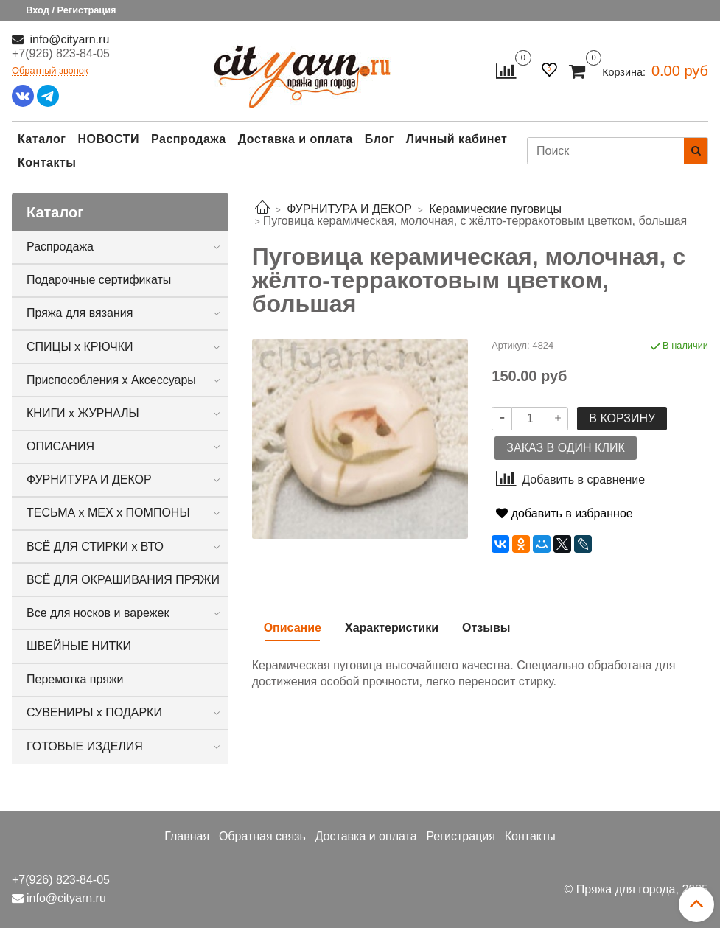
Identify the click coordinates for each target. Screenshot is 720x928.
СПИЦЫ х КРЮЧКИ (80, 347)
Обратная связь (262, 836)
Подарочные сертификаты (99, 279)
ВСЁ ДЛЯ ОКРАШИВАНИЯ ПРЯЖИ (123, 579)
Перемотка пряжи (75, 679)
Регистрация (460, 836)
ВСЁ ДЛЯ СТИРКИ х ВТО (95, 546)
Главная (186, 836)
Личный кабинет (457, 139)
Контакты (47, 162)
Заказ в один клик (565, 448)
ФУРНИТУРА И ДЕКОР (89, 479)
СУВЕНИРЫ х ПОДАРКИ (94, 712)
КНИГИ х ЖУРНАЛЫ (83, 413)
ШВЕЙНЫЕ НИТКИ (79, 646)
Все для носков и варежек (98, 613)
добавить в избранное (564, 513)
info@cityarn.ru (68, 39)
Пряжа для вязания (80, 313)
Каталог (42, 139)
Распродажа (188, 139)
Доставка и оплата (295, 139)
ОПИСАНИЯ (60, 446)
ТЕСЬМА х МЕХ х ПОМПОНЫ (108, 512)
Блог (379, 139)
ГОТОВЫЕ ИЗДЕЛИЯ (85, 746)
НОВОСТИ (108, 139)
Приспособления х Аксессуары (111, 380)
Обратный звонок (50, 71)
